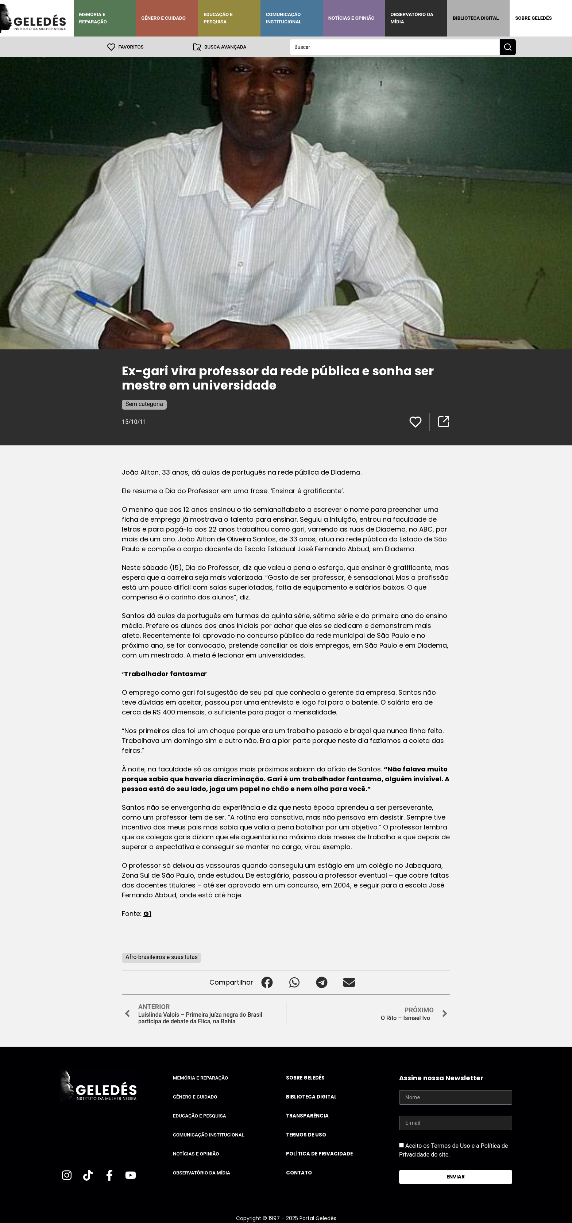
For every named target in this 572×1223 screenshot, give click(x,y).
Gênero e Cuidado (163, 18)
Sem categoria (144, 403)
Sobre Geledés (533, 18)
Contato (299, 1172)
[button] (267, 982)
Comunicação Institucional (284, 18)
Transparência (307, 1115)
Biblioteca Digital (476, 18)
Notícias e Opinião (351, 18)
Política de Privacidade (319, 1153)
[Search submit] (508, 47)
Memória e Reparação (93, 18)
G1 (147, 913)
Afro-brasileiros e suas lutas (161, 956)
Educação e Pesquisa (218, 18)
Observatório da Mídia (412, 18)
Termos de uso (306, 1134)
